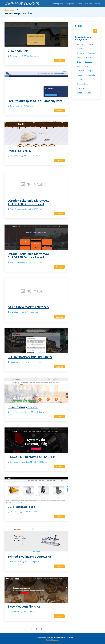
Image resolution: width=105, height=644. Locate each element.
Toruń (91, 49)
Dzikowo (80, 79)
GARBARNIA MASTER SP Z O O (28, 307)
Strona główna (58, 4)
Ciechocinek (88, 57)
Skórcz (87, 66)
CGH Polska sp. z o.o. (22, 507)
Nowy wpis (88, 4)
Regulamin (55, 640)
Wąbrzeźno (80, 75)
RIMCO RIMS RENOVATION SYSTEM (31, 457)
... (25, 629)
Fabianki (91, 44)
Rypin (79, 62)
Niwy (78, 57)
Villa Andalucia (18, 51)
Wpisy (80, 4)
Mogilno (90, 71)
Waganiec (91, 53)
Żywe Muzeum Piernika (24, 606)
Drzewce (80, 93)
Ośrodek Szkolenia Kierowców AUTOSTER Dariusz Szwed (28, 202)
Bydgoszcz (80, 53)
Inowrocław (81, 44)
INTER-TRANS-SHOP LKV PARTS (30, 357)
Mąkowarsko (81, 49)
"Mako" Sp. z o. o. (19, 150)
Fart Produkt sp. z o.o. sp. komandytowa (35, 101)
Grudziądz (80, 71)
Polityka (48, 640)
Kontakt (97, 4)
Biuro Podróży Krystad (23, 407)
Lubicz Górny (81, 88)
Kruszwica (91, 75)
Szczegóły (59, 61)
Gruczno (89, 93)
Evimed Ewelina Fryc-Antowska (29, 556)
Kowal (79, 66)
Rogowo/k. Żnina (82, 84)
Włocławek (88, 62)
